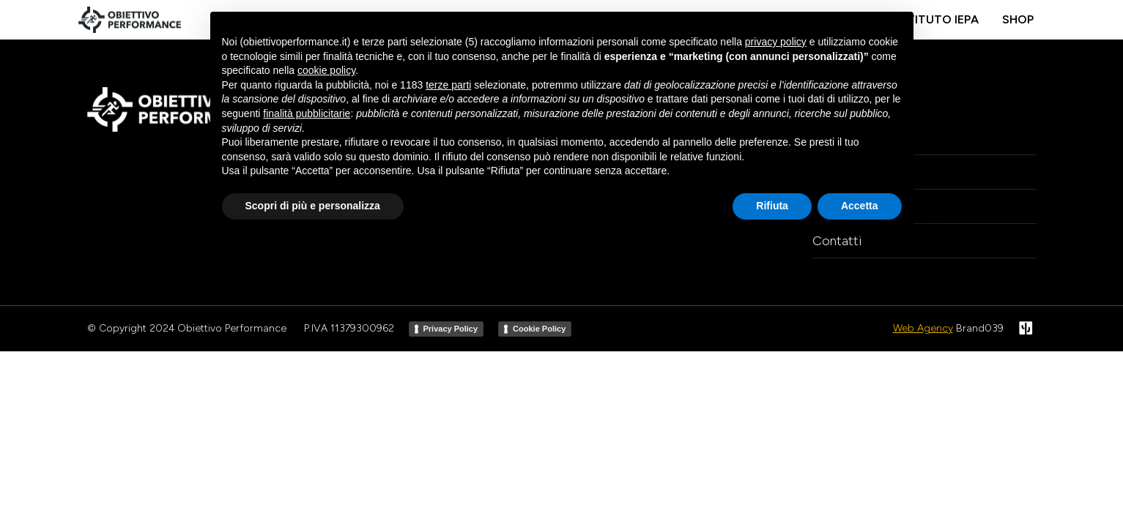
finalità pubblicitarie (306, 113)
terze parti (448, 85)
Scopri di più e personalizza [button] (312, 206)
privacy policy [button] (776, 42)
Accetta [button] (859, 206)
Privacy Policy (450, 328)
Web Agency (923, 328)
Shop (1018, 19)
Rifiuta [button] (772, 206)
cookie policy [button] (326, 70)
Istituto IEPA (938, 19)
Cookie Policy (539, 328)
